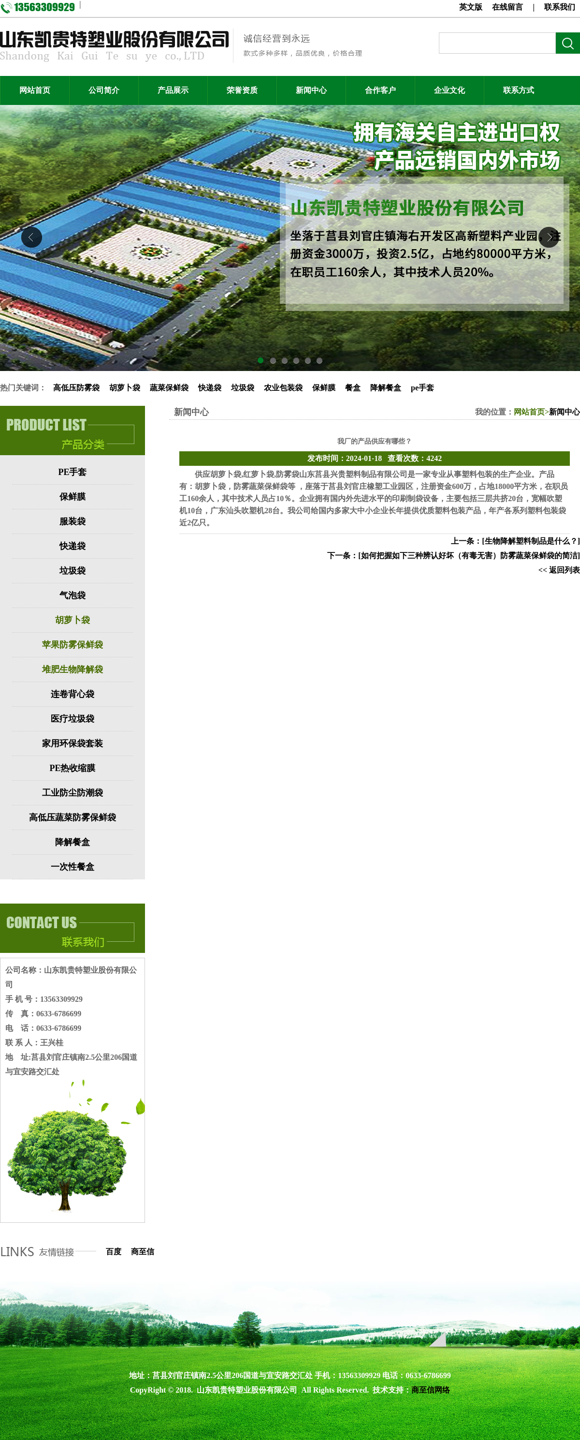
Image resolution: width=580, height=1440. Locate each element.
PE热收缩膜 (72, 768)
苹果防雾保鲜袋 (72, 645)
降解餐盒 (385, 388)
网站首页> (531, 412)
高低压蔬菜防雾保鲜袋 (72, 817)
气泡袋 (72, 595)
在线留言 (507, 7)
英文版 (470, 7)
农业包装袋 (283, 388)
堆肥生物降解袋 (72, 669)
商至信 (142, 1251)
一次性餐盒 (72, 867)
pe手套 (422, 388)
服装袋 (72, 521)
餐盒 (353, 388)
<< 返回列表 (559, 570)
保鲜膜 (323, 388)
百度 (113, 1251)
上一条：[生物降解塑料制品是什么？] (515, 541)
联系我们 (559, 7)
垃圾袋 (242, 388)
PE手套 (72, 472)
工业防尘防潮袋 (72, 793)
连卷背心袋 (72, 694)
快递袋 (209, 388)
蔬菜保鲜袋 (169, 388)
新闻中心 (564, 412)
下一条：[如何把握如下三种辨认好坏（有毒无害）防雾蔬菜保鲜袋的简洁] (453, 555)
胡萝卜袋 (124, 388)
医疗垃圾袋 (72, 719)
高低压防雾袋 (76, 388)
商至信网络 (430, 1390)
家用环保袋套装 (72, 743)
